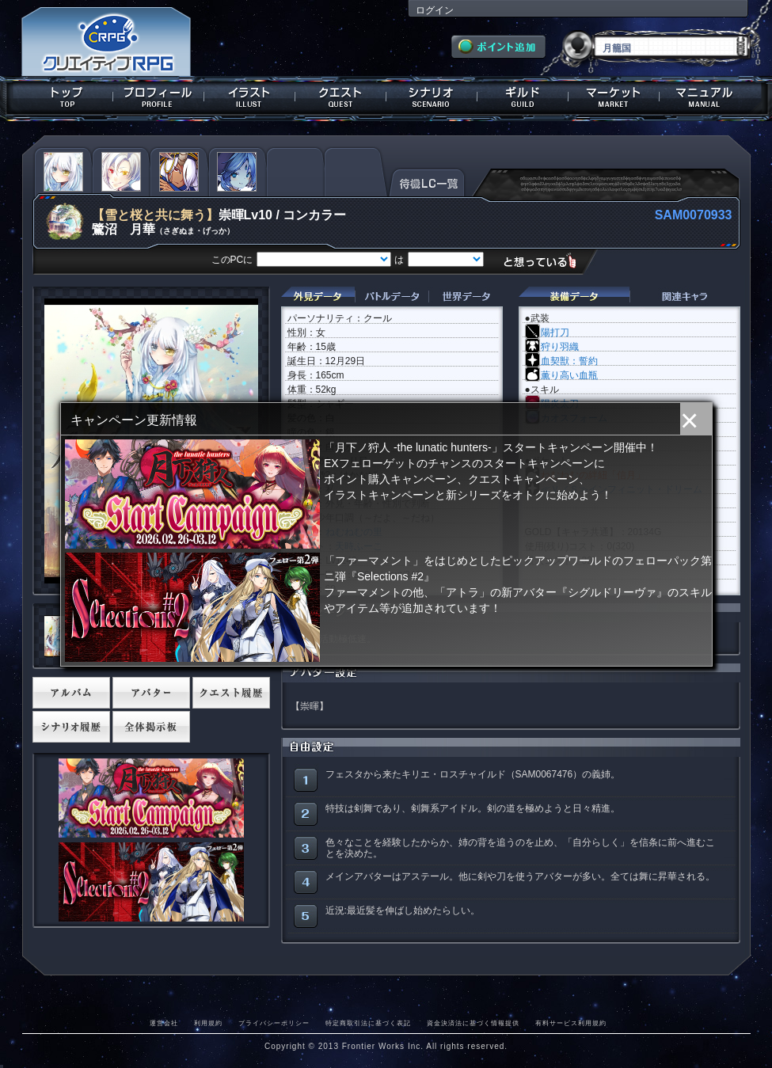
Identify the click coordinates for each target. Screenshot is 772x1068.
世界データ (465, 296)
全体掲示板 (151, 727)
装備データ (574, 296)
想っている (546, 261)
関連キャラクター (684, 296)
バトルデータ (391, 296)
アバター (151, 693)
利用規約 (208, 1023)
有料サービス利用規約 (571, 1023)
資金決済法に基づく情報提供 (473, 1023)
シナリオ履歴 (71, 727)
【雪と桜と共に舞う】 (155, 215)
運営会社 (164, 1023)
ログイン (435, 10)
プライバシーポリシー (274, 1023)
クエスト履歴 (231, 693)
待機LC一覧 (427, 181)
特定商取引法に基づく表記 (368, 1023)
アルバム (71, 693)
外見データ (318, 296)
